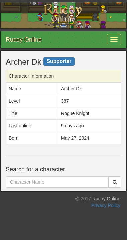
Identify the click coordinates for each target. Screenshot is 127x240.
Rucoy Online (24, 39)
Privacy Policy (105, 205)
